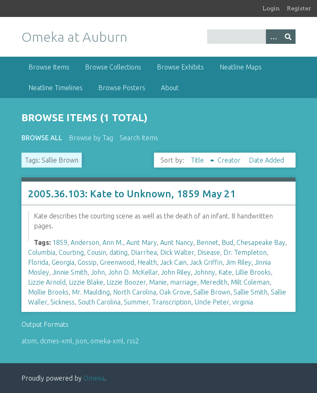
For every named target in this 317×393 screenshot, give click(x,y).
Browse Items (48, 67)
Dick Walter (177, 252)
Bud (227, 242)
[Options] (273, 36)
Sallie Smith (250, 292)
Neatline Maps (241, 67)
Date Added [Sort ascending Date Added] (266, 160)
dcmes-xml (56, 341)
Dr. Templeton (245, 252)
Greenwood (117, 262)
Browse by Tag (91, 137)
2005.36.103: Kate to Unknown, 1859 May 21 (132, 193)
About (170, 87)
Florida (38, 262)
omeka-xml (106, 341)
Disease (208, 252)
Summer (136, 302)
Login (271, 8)
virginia (242, 302)
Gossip (87, 262)
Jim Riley (238, 262)
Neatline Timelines (55, 87)
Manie (158, 282)
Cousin (96, 252)
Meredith (213, 282)
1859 (59, 242)
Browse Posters (121, 87)
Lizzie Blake (86, 282)
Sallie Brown (212, 292)
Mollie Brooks (48, 292)
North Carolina (134, 292)
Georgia (63, 262)
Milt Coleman (250, 282)
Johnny (204, 272)
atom (29, 341)
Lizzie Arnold (47, 282)
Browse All (41, 137)
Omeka (93, 378)
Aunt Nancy (176, 242)
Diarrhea (144, 252)
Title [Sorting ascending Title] (198, 160)
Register (299, 8)
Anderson (85, 242)
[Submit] (288, 36)
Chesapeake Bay (261, 242)
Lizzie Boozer (126, 282)
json (81, 341)
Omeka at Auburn (74, 36)
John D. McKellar (133, 272)
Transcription (171, 302)
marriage (183, 282)
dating (118, 252)
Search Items (139, 137)
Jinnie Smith (70, 272)
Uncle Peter (211, 302)
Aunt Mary (141, 242)
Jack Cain (173, 262)
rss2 (133, 341)
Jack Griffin (206, 262)
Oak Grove (174, 292)
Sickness (62, 302)
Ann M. (112, 242)
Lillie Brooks (253, 272)
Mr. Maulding (91, 292)
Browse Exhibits (180, 67)
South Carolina (99, 302)
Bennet (207, 242)
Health (147, 262)
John (98, 272)
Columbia (41, 252)
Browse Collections (113, 67)
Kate (225, 272)
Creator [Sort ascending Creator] (230, 160)
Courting (71, 252)
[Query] (251, 36)
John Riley (176, 272)
